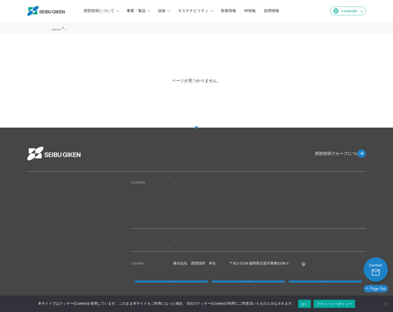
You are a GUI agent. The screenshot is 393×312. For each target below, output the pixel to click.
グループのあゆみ (187, 217)
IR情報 (267, 10)
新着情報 (245, 10)
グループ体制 (184, 200)
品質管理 (227, 217)
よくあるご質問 (248, 287)
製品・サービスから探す (239, 191)
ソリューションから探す (239, 200)
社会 (307, 200)
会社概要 (180, 209)
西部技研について (116, 10)
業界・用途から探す (236, 209)
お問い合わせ (171, 287)
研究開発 (279, 200)
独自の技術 (281, 191)
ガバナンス (312, 209)
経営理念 (180, 191)
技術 (179, 10)
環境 (307, 191)
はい (304, 304)
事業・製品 (153, 10)
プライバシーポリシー (334, 304)
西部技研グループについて (330, 153)
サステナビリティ (210, 10)
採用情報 (288, 10)
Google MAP (312, 263)
